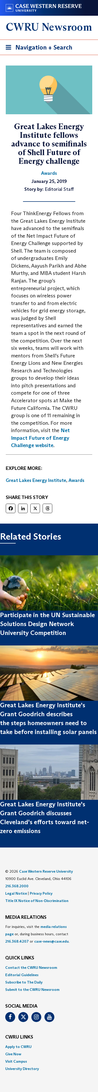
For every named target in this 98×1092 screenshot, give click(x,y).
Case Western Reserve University (46, 871)
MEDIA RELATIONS (26, 917)
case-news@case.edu (51, 941)
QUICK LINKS (19, 958)
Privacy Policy (41, 893)
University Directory (22, 1068)
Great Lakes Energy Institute (36, 480)
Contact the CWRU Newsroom (31, 967)
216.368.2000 (16, 886)
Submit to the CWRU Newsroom (32, 989)
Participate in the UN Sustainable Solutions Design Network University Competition (47, 624)
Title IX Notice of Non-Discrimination (36, 900)
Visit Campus (16, 1061)
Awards (76, 480)
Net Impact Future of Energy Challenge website (40, 437)
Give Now (13, 1054)
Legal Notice (16, 893)
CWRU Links (19, 1037)
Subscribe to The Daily (24, 982)
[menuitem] (49, 967)
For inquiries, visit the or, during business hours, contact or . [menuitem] (37, 934)
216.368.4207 (17, 941)
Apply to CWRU (18, 1046)
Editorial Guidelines (21, 975)
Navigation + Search (37, 48)
